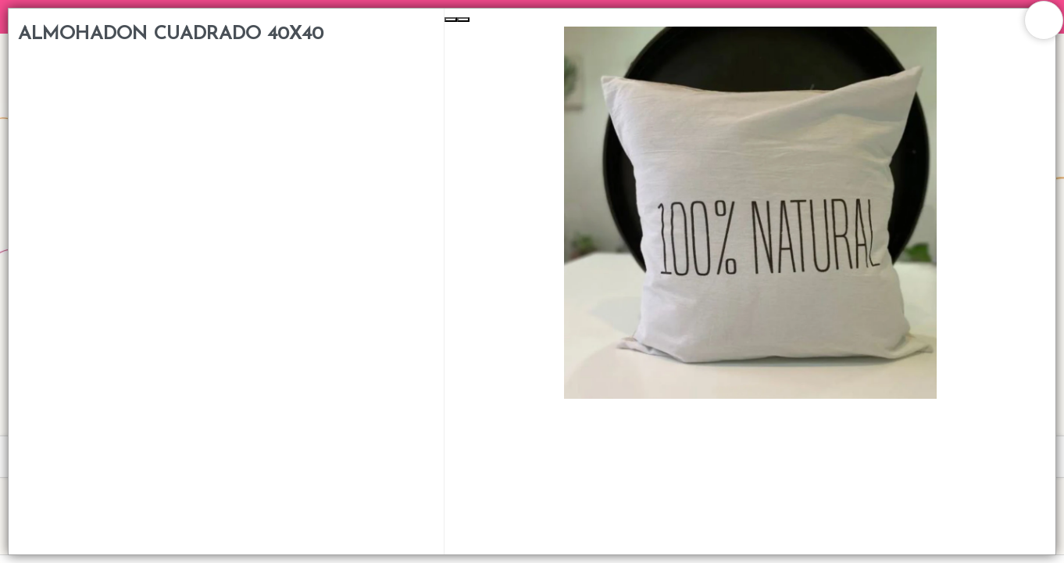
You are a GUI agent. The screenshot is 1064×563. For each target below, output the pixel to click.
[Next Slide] (463, 19)
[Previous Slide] (451, 19)
